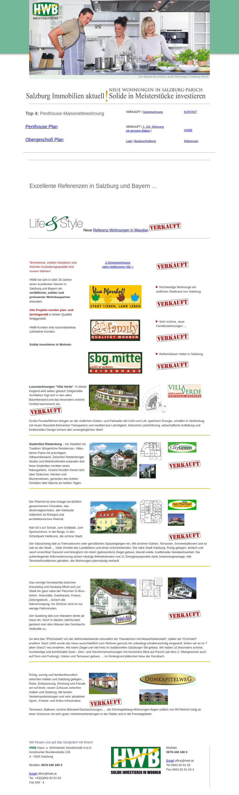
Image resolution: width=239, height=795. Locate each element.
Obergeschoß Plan (44, 139)
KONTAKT (190, 112)
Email (33, 773)
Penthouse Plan (41, 126)
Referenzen (191, 141)
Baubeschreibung (145, 141)
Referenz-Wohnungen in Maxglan (120, 230)
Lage (129, 141)
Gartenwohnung (153, 112)
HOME (188, 130)
